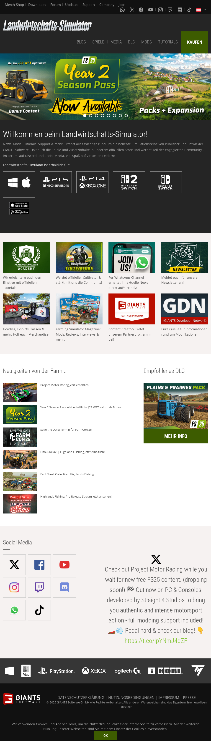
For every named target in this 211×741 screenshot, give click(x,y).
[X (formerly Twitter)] (132, 9)
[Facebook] (141, 9)
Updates (71, 4)
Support (88, 4)
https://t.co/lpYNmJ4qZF (156, 641)
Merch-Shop (14, 4)
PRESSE (189, 697)
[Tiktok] (190, 9)
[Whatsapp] (123, 9)
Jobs (122, 4)
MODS (146, 42)
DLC (131, 42)
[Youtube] (151, 9)
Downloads (37, 4)
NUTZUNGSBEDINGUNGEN (131, 697)
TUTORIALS (168, 42)
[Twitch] (170, 9)
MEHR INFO (175, 436)
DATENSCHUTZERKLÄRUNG (80, 697)
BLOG (81, 42)
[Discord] (180, 9)
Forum (55, 4)
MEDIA (116, 42)
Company (106, 4)
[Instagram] (161, 9)
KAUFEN (194, 42)
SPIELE (98, 42)
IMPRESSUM (168, 697)
